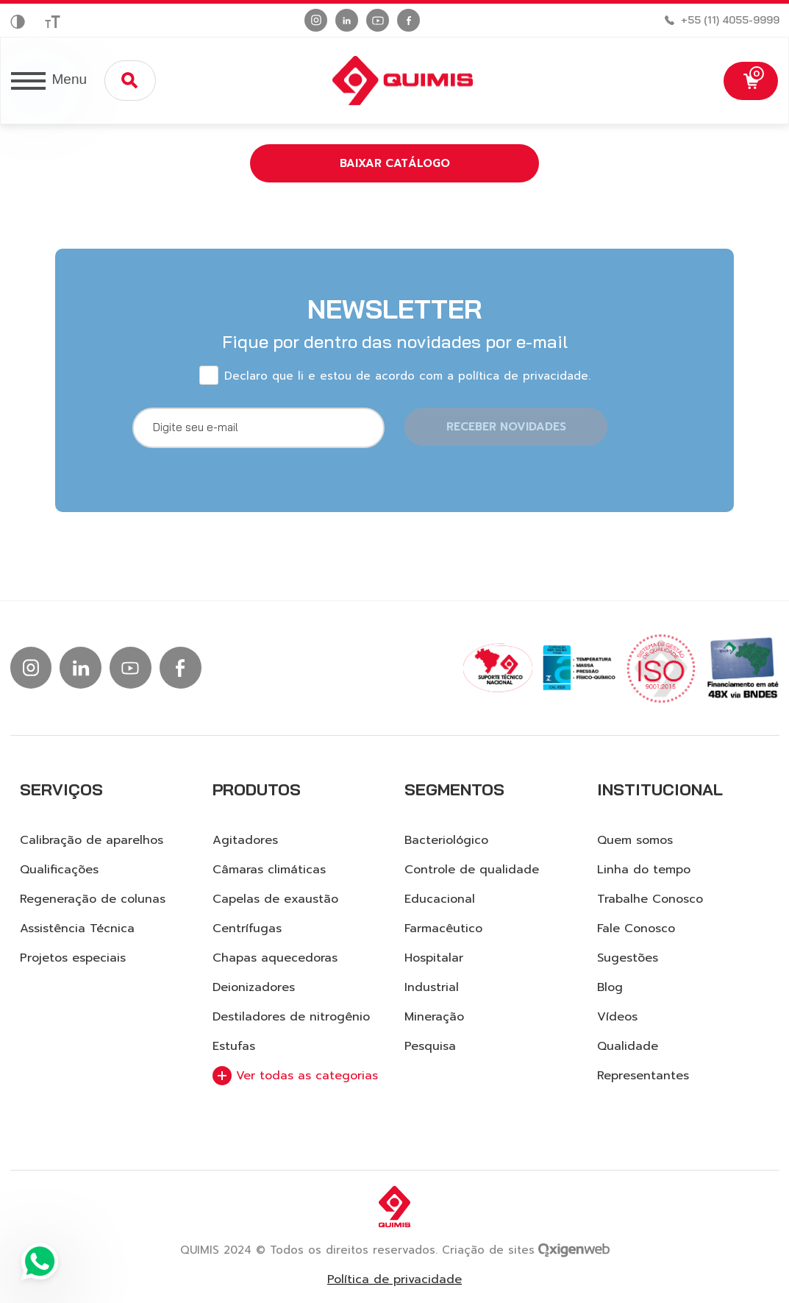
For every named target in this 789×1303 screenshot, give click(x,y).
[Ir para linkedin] (346, 20)
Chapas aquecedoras (275, 958)
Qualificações (59, 869)
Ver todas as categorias (295, 1075)
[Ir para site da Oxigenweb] (574, 1248)
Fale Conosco (636, 928)
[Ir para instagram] (315, 20)
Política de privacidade (394, 1279)
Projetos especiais (73, 958)
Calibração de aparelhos (91, 840)
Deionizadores (254, 987)
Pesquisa (430, 1046)
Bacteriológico (446, 840)
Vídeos (617, 1017)
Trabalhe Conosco (650, 899)
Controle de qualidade (471, 869)
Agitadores (245, 840)
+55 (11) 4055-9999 (730, 19)
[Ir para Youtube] (377, 20)
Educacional (439, 899)
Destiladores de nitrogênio (291, 1017)
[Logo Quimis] (394, 81)
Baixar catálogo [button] (395, 163)
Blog (610, 987)
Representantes (643, 1075)
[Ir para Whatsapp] (40, 1263)
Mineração (434, 1017)
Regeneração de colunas (92, 899)
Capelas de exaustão (275, 899)
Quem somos (635, 840)
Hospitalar (433, 958)
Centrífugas (247, 928)
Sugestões (627, 958)
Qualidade (627, 1046)
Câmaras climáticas (269, 869)
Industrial (431, 987)
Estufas (234, 1046)
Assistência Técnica (77, 928)
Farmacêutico (443, 928)
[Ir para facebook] (408, 20)
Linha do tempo (643, 869)
